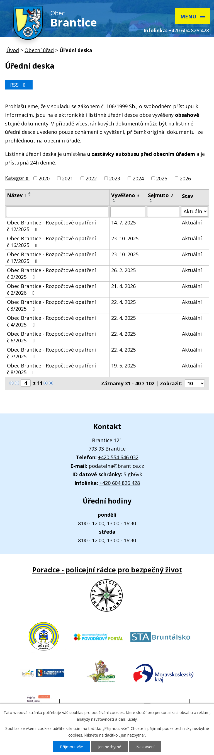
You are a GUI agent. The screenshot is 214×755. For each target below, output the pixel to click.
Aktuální (192, 222)
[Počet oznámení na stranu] (195, 383)
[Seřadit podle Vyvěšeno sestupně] (114, 202)
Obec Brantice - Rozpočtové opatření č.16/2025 (51, 241)
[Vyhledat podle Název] (57, 211)
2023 (114, 178)
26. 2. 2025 (123, 270)
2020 (44, 178)
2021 (67, 178)
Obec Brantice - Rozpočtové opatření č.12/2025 (51, 226)
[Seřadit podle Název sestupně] (30, 195)
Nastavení (145, 746)
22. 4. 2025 (123, 302)
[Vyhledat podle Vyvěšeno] (127, 211)
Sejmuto (160, 195)
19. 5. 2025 (123, 365)
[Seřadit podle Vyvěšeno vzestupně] (114, 200)
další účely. (128, 719)
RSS (19, 84)
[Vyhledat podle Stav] (194, 211)
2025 (161, 178)
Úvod (12, 50)
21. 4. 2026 (123, 286)
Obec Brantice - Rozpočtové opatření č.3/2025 (51, 305)
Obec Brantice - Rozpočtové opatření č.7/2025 (51, 353)
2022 (91, 178)
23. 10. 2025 (124, 238)
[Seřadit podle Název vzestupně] (30, 193)
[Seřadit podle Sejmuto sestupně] (151, 202)
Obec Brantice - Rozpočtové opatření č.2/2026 (51, 289)
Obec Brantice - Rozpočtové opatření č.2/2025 (51, 273)
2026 (185, 178)
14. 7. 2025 (123, 222)
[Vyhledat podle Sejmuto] (163, 211)
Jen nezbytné (109, 746)
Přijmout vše (71, 746)
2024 (138, 178)
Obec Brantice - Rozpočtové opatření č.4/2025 (51, 321)
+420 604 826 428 (189, 30)
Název (17, 195)
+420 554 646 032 (118, 457)
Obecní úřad (39, 50)
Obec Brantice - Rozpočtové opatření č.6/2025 (51, 337)
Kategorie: (17, 178)
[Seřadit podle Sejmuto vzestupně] (151, 200)
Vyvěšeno (125, 195)
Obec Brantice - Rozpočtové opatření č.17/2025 (51, 257)
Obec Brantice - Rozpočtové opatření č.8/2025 (51, 369)
